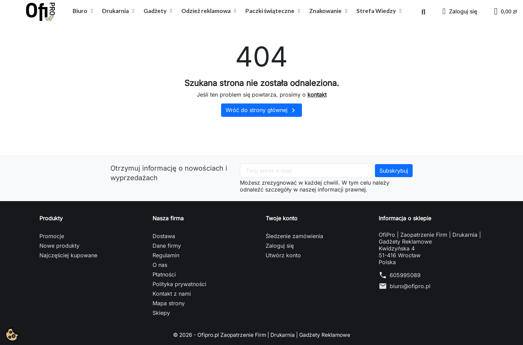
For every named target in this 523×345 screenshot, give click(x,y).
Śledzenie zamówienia (294, 236)
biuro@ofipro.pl (410, 286)
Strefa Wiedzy (378, 11)
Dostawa (164, 236)
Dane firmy (167, 245)
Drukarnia (118, 11)
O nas (160, 264)
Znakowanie (328, 11)
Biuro (83, 11)
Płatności (164, 274)
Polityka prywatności (179, 284)
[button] (423, 12)
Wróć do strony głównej (261, 110)
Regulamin (166, 255)
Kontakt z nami (172, 293)
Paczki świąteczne (272, 11)
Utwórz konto (283, 255)
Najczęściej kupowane (68, 255)
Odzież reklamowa (208, 11)
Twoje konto (281, 218)
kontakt (317, 94)
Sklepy (161, 312)
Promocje (51, 236)
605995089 (405, 275)
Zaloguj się (280, 245)
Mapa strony (169, 303)
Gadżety (158, 11)
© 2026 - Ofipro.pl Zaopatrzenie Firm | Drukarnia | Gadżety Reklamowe (261, 334)
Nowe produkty (59, 245)
